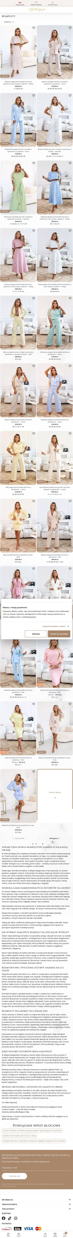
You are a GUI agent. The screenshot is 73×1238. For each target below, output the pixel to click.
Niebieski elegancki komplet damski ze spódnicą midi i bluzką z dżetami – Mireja (55, 218)
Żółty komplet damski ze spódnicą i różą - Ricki (18, 556)
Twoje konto (8, 1209)
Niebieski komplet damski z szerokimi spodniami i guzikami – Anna (18, 150)
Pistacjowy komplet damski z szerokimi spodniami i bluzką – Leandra (18, 218)
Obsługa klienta (9, 1204)
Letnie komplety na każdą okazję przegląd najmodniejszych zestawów (32, 1130)
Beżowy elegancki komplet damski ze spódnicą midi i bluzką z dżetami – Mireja (18, 83)
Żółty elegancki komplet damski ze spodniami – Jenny (18, 488)
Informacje (7, 1200)
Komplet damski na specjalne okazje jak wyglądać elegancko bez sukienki (34, 1141)
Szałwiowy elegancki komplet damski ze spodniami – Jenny (55, 353)
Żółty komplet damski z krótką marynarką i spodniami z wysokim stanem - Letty (18, 353)
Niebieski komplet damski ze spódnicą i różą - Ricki (18, 826)
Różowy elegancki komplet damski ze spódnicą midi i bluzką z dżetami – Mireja (18, 285)
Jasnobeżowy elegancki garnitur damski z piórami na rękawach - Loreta (54, 488)
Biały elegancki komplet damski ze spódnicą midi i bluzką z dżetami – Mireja (54, 285)
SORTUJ (9, 22)
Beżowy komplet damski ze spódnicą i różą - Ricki (55, 759)
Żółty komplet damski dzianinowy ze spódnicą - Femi (18, 759)
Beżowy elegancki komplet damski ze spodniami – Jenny (18, 421)
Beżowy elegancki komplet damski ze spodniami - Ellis (54, 556)
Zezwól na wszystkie (59, 634)
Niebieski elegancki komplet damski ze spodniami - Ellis (18, 691)
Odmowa (36, 634)
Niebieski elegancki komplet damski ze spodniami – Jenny (55, 421)
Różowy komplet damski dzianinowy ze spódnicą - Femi (54, 691)
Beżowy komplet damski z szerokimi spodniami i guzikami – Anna (55, 83)
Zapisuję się (14, 1176)
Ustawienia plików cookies (54, 626)
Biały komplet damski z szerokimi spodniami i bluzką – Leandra (54, 150)
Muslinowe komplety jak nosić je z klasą (19, 1136)
